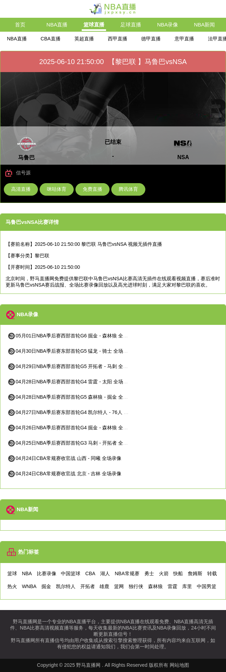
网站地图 (179, 665)
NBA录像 (167, 25)
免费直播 (92, 189)
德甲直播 (151, 38)
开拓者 (87, 586)
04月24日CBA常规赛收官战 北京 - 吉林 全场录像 (64, 473)
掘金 (46, 586)
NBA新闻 (204, 25)
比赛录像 (46, 573)
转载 (212, 573)
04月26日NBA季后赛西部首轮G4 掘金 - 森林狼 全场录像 (72, 427)
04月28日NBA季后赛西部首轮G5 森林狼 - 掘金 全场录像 (72, 397)
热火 (12, 586)
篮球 (12, 573)
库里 (187, 586)
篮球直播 (93, 25)
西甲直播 (117, 38)
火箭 (164, 573)
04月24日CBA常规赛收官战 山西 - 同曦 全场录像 (64, 458)
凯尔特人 (65, 586)
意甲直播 (184, 38)
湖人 (105, 573)
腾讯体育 (128, 189)
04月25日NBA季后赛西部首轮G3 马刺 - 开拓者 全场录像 (72, 443)
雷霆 (172, 586)
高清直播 (21, 189)
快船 (178, 573)
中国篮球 (70, 573)
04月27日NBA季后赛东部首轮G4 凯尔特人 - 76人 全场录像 (75, 412)
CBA (90, 573)
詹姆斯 (195, 573)
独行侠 (136, 586)
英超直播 (84, 38)
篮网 (119, 586)
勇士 (149, 573)
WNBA (29, 586)
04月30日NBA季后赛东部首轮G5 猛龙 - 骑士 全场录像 (70, 351)
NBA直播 (57, 25)
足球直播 (130, 25)
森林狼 (155, 586)
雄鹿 (104, 586)
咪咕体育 (56, 189)
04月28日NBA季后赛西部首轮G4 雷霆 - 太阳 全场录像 (70, 381)
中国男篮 (206, 586)
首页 (20, 25)
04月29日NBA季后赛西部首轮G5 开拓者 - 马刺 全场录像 (72, 366)
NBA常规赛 (127, 573)
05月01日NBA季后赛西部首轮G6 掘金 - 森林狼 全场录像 (72, 335)
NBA (27, 573)
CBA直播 (50, 38)
